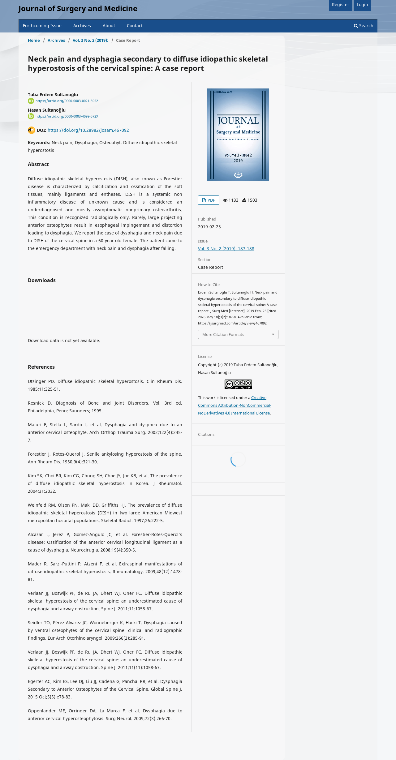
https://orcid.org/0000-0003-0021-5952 (67, 101)
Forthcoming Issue (42, 25)
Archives (82, 25)
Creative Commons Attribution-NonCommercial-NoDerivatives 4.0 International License (234, 405)
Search (363, 25)
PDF (211, 200)
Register (340, 4)
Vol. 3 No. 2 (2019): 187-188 (226, 248)
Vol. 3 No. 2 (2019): (90, 40)
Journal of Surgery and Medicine (78, 8)
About (109, 25)
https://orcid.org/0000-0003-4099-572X (67, 116)
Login (362, 4)
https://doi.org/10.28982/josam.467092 (88, 130)
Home (34, 40)
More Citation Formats (223, 334)
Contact (135, 25)
